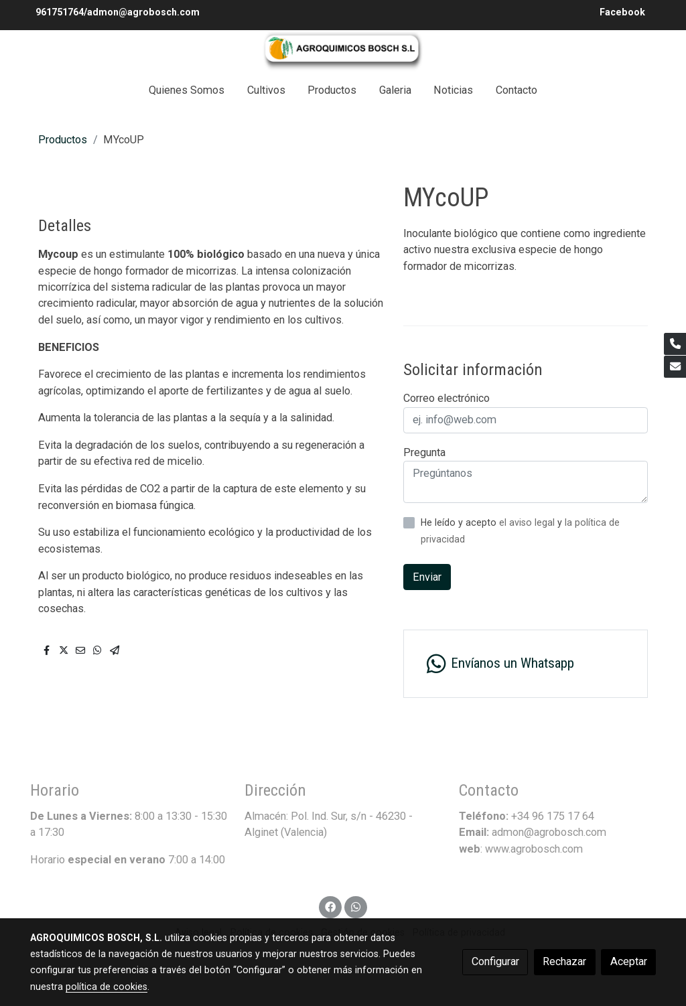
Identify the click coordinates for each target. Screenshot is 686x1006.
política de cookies (106, 986)
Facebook (624, 12)
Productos (62, 139)
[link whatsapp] (355, 906)
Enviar (427, 577)
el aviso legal (528, 522)
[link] (343, 51)
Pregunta (424, 452)
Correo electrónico (446, 398)
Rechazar (564, 961)
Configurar (495, 961)
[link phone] (675, 344)
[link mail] (675, 367)
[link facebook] (331, 906)
